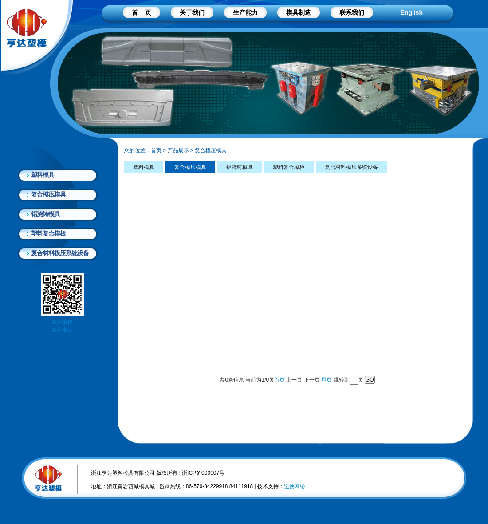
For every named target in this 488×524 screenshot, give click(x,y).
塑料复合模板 (48, 233)
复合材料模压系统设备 (60, 252)
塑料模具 (42, 174)
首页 (156, 150)
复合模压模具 (48, 194)
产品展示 (178, 150)
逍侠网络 (294, 486)
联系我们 (351, 12)
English (412, 12)
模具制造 (298, 12)
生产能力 (245, 12)
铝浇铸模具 (45, 213)
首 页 (141, 12)
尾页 (326, 380)
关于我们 (192, 12)
